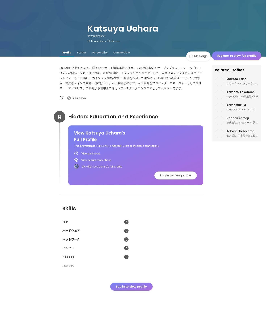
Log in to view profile (175, 175)
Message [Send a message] (198, 56)
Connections (122, 52)
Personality (100, 52)
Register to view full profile (237, 56)
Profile (66, 52)
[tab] (67, 52)
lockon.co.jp (76, 98)
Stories (82, 52)
